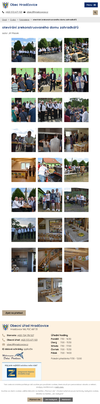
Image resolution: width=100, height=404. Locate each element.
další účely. (59, 387)
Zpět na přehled (14, 313)
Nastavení (66, 399)
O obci (13, 19)
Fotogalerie (24, 19)
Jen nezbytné (51, 399)
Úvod (4, 19)
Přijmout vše (35, 399)
